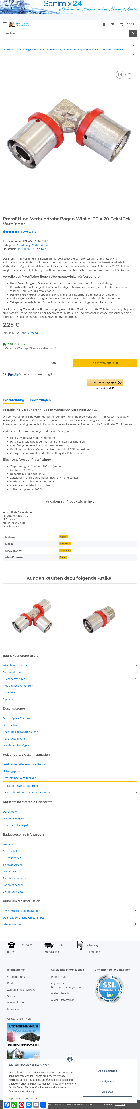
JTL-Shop (121, 1104)
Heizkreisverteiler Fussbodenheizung (25, 764)
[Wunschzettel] (112, 24)
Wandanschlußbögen (16, 745)
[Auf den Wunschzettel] (129, 75)
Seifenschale (10, 851)
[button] (104, 24)
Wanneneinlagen (13, 818)
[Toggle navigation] (5, 22)
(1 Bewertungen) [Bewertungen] (20, 231)
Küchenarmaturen (14, 679)
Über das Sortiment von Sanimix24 (70, 917)
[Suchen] (66, 33)
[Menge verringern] (7, 363)
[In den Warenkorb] (6, 66)
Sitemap (12, 996)
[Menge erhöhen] (63, 363)
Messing (63, 537)
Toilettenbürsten (13, 864)
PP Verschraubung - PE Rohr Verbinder (26, 792)
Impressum (14, 1009)
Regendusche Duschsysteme (20, 732)
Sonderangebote (13, 891)
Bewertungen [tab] (40, 400)
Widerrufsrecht (60, 993)
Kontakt (12, 983)
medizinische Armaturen (18, 685)
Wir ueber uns (16, 976)
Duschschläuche (13, 725)
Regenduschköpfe (14, 738)
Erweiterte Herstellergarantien (70, 911)
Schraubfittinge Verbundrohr (20, 785)
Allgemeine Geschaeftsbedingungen (66, 985)
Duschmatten (11, 811)
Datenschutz (58, 976)
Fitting (63, 557)
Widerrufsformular (62, 1000)
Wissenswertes (70, 924)
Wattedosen (10, 871)
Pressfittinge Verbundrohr (32, 245)
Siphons (8, 699)
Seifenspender (12, 858)
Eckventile (9, 692)
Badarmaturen (12, 672)
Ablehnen (107, 1091)
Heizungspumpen (14, 771)
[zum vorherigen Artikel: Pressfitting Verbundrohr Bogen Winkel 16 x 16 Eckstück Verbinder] (133, 53)
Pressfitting (65, 550)
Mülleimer (9, 844)
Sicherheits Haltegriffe (16, 825)
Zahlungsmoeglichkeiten (22, 989)
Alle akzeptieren (107, 1070)
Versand (33, 333)
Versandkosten (16, 1002)
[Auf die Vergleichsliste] (120, 75)
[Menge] (30, 363)
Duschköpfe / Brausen (16, 718)
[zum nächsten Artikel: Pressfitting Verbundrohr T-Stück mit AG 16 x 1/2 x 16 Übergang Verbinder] (133, 46)
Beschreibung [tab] (13, 400)
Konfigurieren (107, 1081)
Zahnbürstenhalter (14, 878)
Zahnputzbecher (13, 885)
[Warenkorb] (127, 24)
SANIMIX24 (65, 543)
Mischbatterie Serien (15, 665)
